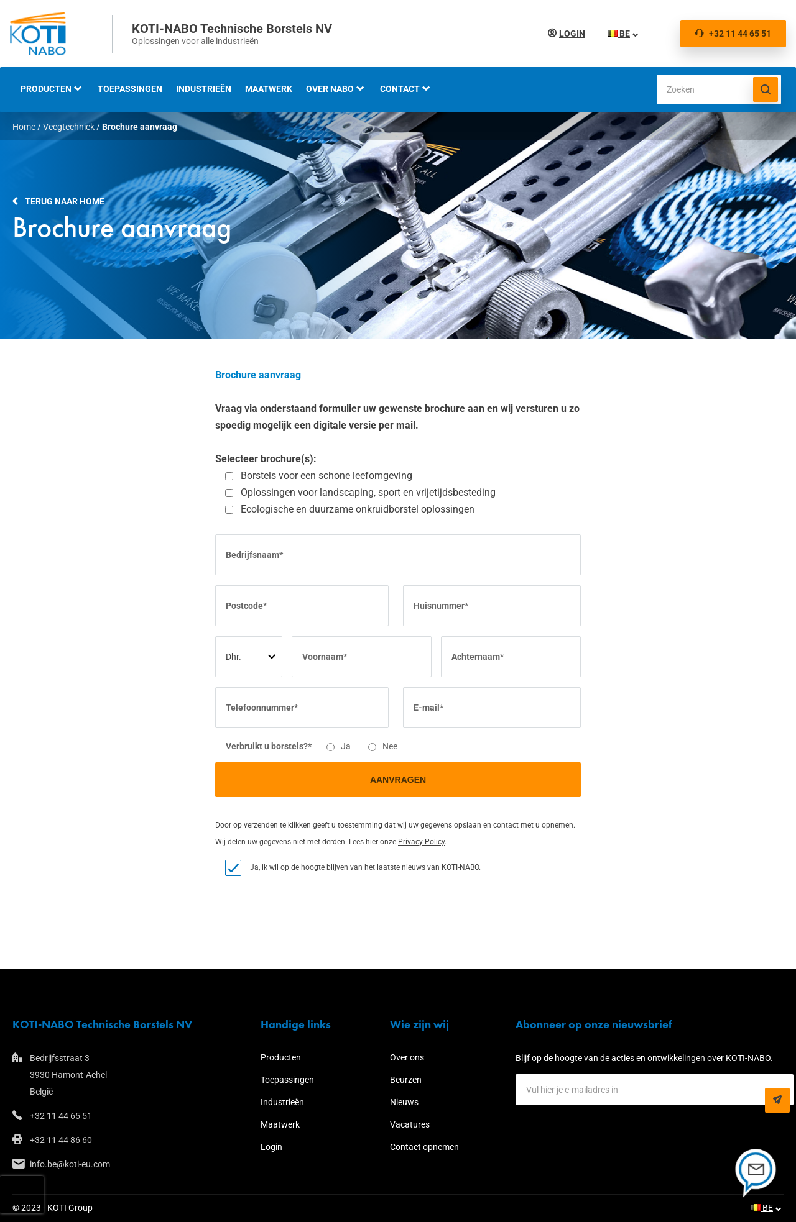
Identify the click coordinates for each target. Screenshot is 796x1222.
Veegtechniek (69, 127)
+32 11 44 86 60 (61, 1140)
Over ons (407, 1057)
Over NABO (330, 89)
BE (616, 34)
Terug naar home (64, 201)
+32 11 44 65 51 (733, 34)
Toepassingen (130, 89)
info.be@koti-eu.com (70, 1164)
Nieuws (404, 1102)
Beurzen (406, 1080)
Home (23, 127)
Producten (46, 89)
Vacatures (410, 1124)
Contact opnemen (424, 1147)
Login (570, 34)
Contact (400, 89)
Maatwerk (268, 89)
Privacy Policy (421, 841)
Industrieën (203, 89)
